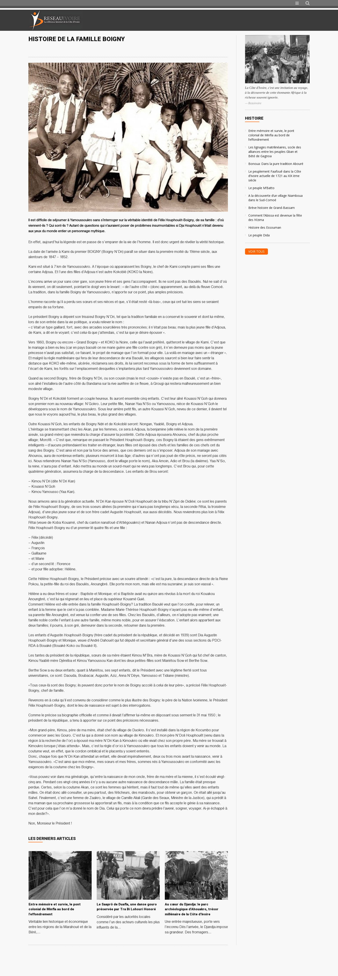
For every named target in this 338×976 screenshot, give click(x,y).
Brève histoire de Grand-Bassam (271, 208)
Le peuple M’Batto (261, 188)
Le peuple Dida (259, 235)
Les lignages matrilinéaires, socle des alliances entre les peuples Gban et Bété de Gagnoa (274, 151)
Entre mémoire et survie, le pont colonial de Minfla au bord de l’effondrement (271, 135)
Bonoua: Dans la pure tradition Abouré (275, 164)
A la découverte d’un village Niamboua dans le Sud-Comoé (275, 197)
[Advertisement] (257, 20)
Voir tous (256, 251)
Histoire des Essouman (264, 227)
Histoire (254, 118)
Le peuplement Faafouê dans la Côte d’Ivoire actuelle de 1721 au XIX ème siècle (274, 175)
